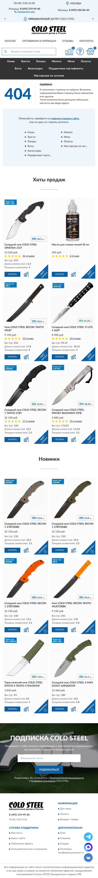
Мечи (71, 61)
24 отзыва (75, 338)
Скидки (64, 844)
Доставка (65, 808)
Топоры (41, 61)
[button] (24, 11)
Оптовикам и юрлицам (39, 41)
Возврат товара (69, 819)
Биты (18, 68)
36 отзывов (28, 256)
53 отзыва (27, 338)
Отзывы (67, 41)
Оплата (64, 814)
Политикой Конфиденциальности (67, 778)
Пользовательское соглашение (29, 849)
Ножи (11, 61)
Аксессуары (35, 68)
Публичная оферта (22, 844)
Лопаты (86, 61)
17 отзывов (28, 421)
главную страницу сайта (65, 118)
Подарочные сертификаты (66, 68)
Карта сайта (18, 838)
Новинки (65, 838)
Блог (63, 833)
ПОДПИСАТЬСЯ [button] (49, 770)
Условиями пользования (43, 781)
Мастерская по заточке (49, 75)
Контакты (86, 41)
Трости (25, 61)
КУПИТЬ (12, 274)
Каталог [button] (10, 41)
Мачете (56, 61)
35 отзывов (76, 421)
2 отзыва (74, 256)
